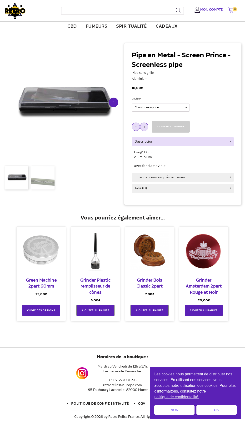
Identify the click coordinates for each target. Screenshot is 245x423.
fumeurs (96, 26)
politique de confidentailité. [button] (176, 397)
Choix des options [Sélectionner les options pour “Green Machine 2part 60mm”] (41, 310)
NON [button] (174, 410)
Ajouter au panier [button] (95, 310)
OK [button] (216, 410)
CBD (72, 26)
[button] (231, 10)
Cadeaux (167, 26)
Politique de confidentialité (100, 403)
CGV (141, 403)
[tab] (183, 141)
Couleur (136, 99)
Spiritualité (131, 26)
